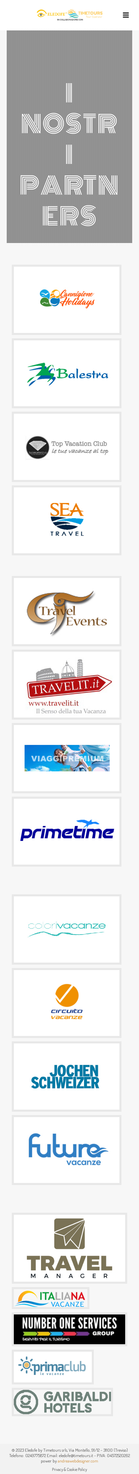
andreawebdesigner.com (78, 1461)
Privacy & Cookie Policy (69, 1469)
